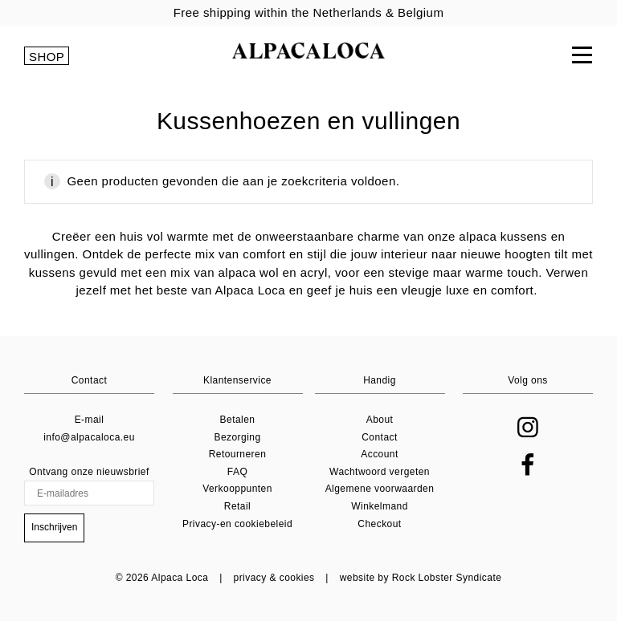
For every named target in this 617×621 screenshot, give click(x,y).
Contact (380, 437)
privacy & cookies (274, 577)
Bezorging (237, 437)
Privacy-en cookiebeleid (237, 524)
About (380, 419)
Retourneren (238, 454)
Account (379, 454)
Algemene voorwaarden (380, 488)
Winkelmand (379, 506)
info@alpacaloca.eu (89, 437)
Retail (237, 506)
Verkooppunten (237, 488)
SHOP (46, 56)
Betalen (237, 419)
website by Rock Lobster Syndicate (421, 577)
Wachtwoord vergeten (379, 471)
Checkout (379, 524)
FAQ (237, 471)
